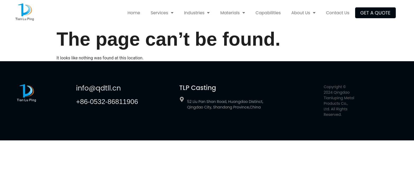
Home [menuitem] (134, 13)
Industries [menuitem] (197, 13)
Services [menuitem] (162, 13)
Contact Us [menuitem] (337, 13)
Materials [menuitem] (232, 13)
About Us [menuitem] (303, 13)
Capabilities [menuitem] (268, 13)
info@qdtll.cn (98, 88)
